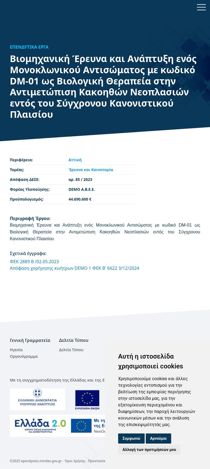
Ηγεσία (16, 349)
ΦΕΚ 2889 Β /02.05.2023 (34, 262)
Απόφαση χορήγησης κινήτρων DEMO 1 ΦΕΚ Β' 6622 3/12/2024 (74, 268)
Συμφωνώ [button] (131, 438)
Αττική (75, 159)
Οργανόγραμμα (24, 356)
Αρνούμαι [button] (158, 438)
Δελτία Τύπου (71, 349)
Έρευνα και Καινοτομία (91, 169)
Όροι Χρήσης (75, 461)
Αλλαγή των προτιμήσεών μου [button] (149, 449)
